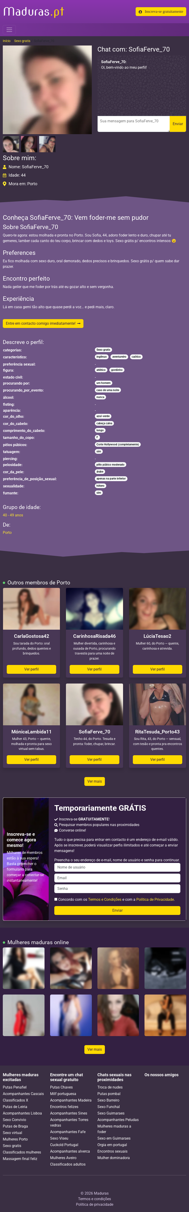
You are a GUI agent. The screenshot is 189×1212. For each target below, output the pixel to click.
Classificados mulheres (22, 1152)
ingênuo (101, 356)
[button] (47, 89)
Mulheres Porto (15, 1139)
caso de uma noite (107, 390)
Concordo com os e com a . (114, 899)
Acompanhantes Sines (68, 1113)
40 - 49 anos (13, 515)
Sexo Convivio (14, 1120)
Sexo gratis (22, 41)
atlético (101, 370)
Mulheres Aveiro (63, 1158)
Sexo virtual (12, 1133)
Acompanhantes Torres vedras (69, 1123)
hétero (100, 485)
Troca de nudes (110, 1087)
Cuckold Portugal (64, 1145)
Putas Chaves (61, 1087)
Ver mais (94, 781)
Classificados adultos (68, 1164)
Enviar (178, 124)
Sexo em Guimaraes (114, 1138)
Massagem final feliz (20, 1159)
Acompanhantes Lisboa (22, 1113)
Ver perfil (31, 669)
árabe (99, 471)
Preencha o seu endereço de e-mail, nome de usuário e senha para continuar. (117, 865)
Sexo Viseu (59, 1138)
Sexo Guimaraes (110, 1113)
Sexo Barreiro (108, 1100)
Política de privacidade (94, 1204)
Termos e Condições (104, 899)
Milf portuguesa (63, 1094)
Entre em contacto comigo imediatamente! (43, 323)
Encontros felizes (64, 1107)
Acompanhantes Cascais (23, 1094)
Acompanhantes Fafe (68, 1132)
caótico (136, 356)
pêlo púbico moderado (110, 464)
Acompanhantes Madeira (71, 1100)
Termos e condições (94, 1199)
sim (98, 451)
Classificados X (15, 1100)
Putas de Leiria (15, 1107)
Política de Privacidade (155, 899)
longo (100, 430)
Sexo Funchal (108, 1107)
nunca (100, 397)
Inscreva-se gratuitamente (161, 12)
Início (6, 41)
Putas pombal (108, 1094)
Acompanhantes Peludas (118, 1120)
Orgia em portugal (112, 1145)
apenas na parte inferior (111, 478)
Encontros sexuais (112, 1151)
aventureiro (119, 356)
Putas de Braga (15, 1126)
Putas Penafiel (15, 1087)
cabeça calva (104, 423)
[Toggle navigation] (9, 29)
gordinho (117, 370)
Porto (7, 532)
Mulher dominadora (113, 1158)
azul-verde (103, 416)
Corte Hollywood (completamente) (117, 444)
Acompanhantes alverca (70, 1151)
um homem (103, 383)
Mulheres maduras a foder (114, 1129)
